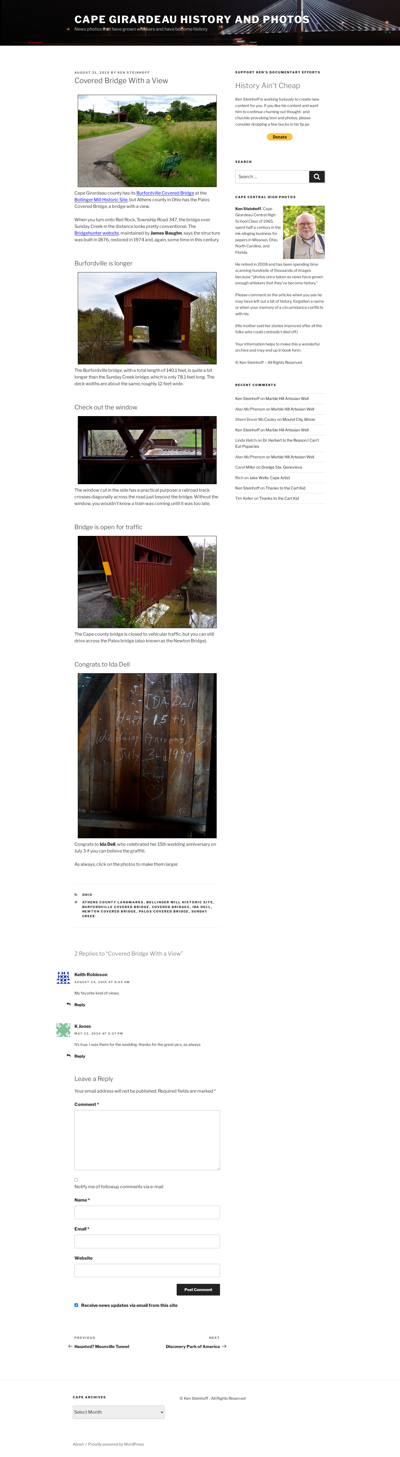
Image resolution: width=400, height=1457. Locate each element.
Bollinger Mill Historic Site (101, 199)
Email (81, 1229)
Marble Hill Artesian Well (287, 398)
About (78, 1444)
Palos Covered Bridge (164, 911)
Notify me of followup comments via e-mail (118, 1186)
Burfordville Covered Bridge (165, 193)
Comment (86, 1104)
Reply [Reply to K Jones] (79, 1056)
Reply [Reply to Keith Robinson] (79, 1004)
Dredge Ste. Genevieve (281, 467)
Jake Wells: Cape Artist (269, 477)
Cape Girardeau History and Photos (192, 19)
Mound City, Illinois (298, 419)
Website (83, 1258)
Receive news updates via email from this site (126, 1305)
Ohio (87, 895)
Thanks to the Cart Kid (285, 488)
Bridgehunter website (96, 233)
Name (82, 1200)
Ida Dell (201, 907)
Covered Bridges (171, 907)
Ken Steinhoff (134, 72)
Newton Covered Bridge (109, 911)
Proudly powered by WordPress (116, 1444)
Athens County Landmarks (113, 902)
